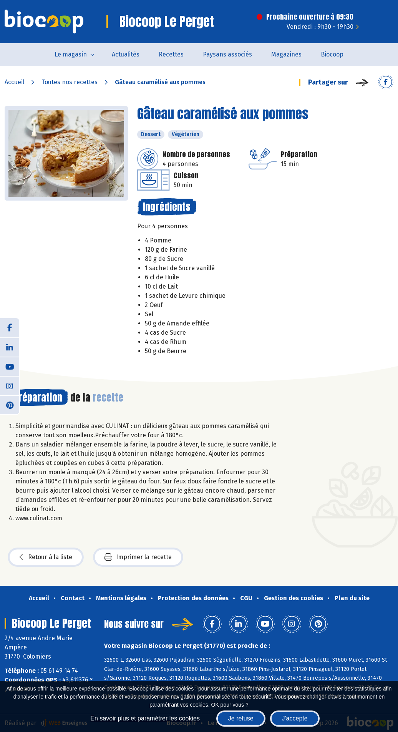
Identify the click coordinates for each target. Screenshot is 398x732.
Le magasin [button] (71, 54)
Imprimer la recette (138, 557)
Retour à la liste (45, 557)
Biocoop (332, 54)
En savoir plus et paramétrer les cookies (145, 718)
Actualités (125, 54)
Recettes (171, 54)
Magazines (286, 54)
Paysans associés (227, 54)
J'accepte (295, 718)
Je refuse (241, 718)
